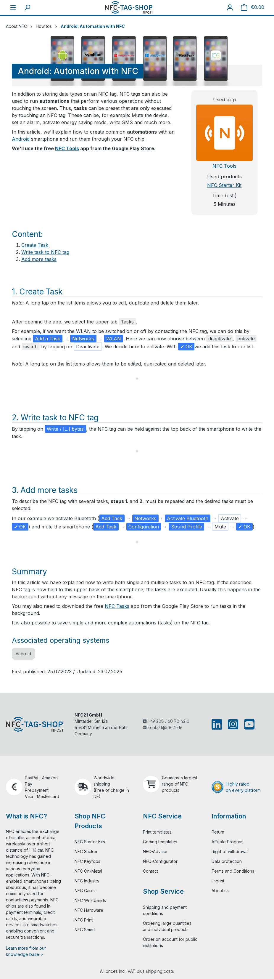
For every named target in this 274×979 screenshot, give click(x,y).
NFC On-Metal (88, 871)
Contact (150, 871)
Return (218, 831)
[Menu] (13, 7)
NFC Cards (85, 890)
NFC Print (84, 919)
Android (21, 139)
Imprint (218, 880)
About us (220, 890)
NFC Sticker (86, 851)
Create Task (34, 245)
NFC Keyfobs (87, 861)
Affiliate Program (228, 841)
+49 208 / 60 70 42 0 (166, 721)
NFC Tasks (117, 606)
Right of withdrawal (230, 851)
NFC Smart (85, 929)
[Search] (27, 7)
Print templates (157, 831)
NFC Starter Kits (90, 841)
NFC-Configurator (160, 861)
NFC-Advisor (155, 851)
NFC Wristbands (90, 900)
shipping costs (160, 971)
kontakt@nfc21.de (163, 727)
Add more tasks (39, 259)
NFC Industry (87, 880)
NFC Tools (67, 148)
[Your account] (230, 7)
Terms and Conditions (233, 871)
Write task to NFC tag (45, 252)
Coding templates (160, 841)
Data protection (227, 861)
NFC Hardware (89, 910)
